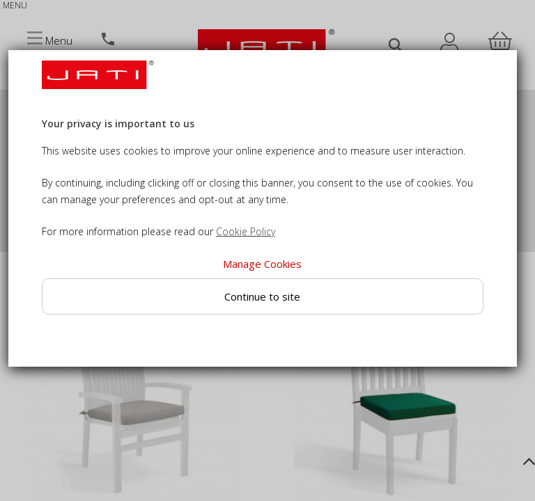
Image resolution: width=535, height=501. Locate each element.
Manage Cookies (262, 264)
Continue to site (262, 296)
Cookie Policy (245, 231)
